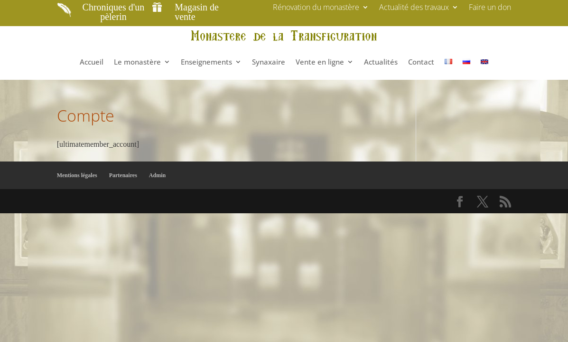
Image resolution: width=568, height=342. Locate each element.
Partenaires (123, 175)
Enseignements (206, 61)
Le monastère (137, 61)
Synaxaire (268, 61)
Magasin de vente (197, 12)
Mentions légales (77, 175)
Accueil (91, 61)
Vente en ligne (320, 61)
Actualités (381, 61)
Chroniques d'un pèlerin (114, 12)
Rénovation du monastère (316, 8)
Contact (421, 61)
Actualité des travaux (414, 8)
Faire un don (490, 8)
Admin (157, 175)
